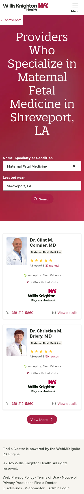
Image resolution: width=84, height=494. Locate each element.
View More (42, 419)
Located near (14, 177)
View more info (42, 276)
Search (40, 198)
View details (65, 312)
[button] (76, 8)
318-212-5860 (19, 312)
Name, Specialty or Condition (28, 157)
